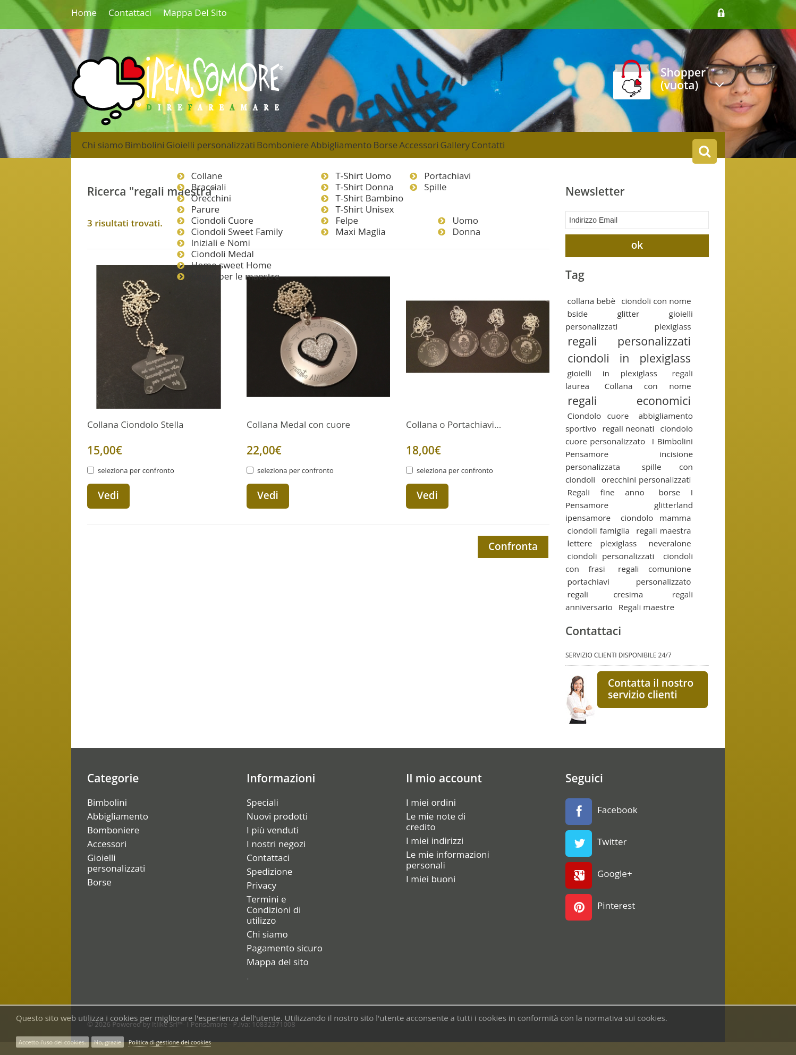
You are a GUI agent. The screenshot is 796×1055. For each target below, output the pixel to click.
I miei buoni (430, 892)
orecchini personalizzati (646, 492)
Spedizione (269, 884)
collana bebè (592, 313)
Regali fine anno (606, 505)
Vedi (108, 509)
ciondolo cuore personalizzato (629, 447)
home (84, 12)
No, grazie (107, 1042)
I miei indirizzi (434, 853)
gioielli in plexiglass (612, 386)
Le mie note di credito (435, 834)
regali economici (629, 413)
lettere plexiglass (602, 556)
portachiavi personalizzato (629, 594)
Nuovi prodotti (277, 829)
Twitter (595, 856)
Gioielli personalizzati (239, 151)
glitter (628, 326)
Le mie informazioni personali (447, 873)
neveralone (669, 556)
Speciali (262, 815)
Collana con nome (648, 398)
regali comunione (654, 581)
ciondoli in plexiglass (629, 370)
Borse (449, 151)
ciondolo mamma (656, 530)
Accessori (494, 151)
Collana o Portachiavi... (453, 438)
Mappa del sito (195, 12)
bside (578, 326)
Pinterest (600, 920)
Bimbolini (162, 151)
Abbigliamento (393, 151)
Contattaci (129, 12)
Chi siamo (108, 151)
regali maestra (663, 543)
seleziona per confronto (136, 484)
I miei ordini (431, 815)
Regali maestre (646, 619)
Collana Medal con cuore (298, 438)
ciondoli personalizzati (611, 568)
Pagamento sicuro (285, 961)
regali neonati (628, 441)
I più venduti (273, 843)
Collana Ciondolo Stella (135, 438)
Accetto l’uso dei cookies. (52, 1042)
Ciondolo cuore (598, 428)
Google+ (598, 888)
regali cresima (605, 607)
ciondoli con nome (656, 313)
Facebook (601, 824)
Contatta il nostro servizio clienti (650, 701)
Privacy (261, 898)
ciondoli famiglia (599, 543)
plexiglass (673, 339)
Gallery (542, 151)
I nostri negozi (276, 857)
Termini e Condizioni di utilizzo (274, 922)
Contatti (588, 151)
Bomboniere (323, 151)
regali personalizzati (629, 353)
